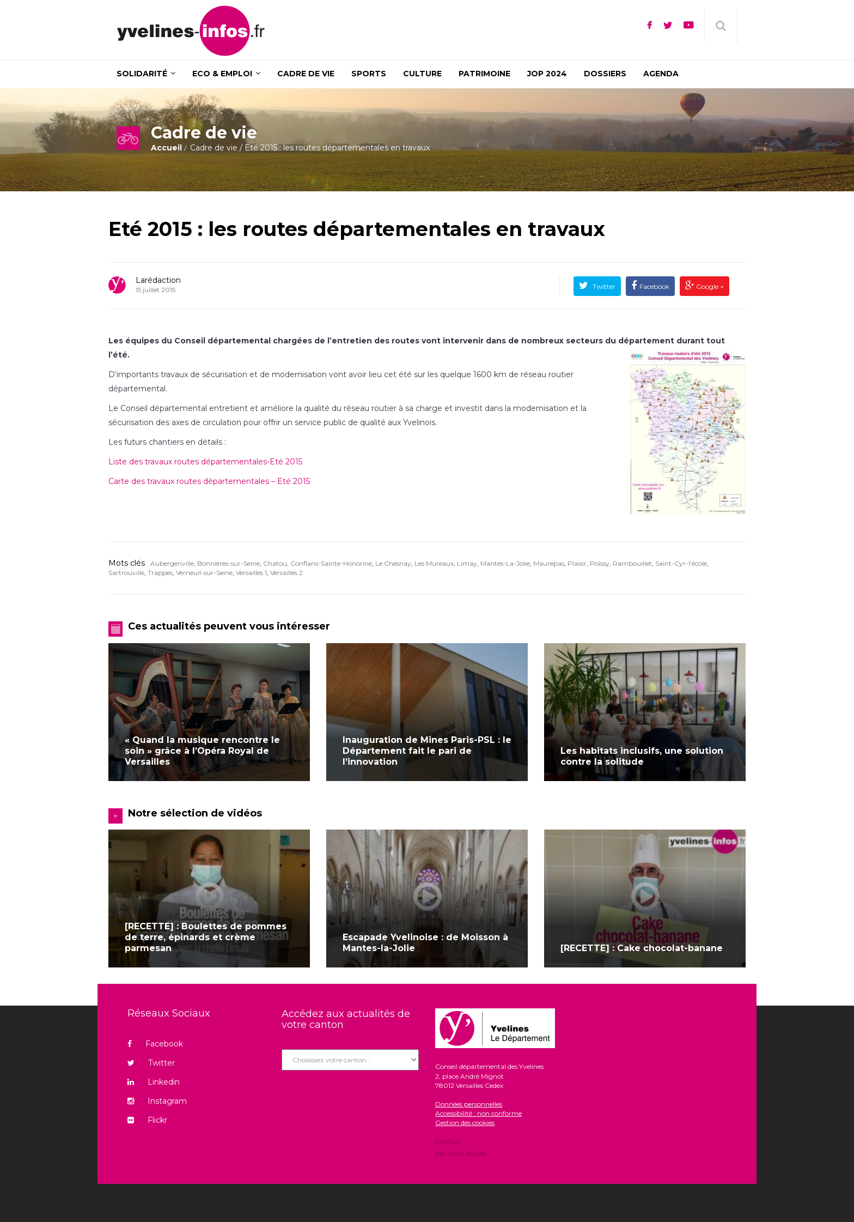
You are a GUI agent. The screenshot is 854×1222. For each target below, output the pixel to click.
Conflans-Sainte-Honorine (331, 563)
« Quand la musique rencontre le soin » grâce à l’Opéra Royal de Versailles (202, 751)
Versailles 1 (251, 572)
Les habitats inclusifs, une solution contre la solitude (641, 756)
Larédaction (158, 280)
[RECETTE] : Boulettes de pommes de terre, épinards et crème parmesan (205, 937)
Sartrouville (126, 572)
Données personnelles (468, 1104)
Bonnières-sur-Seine (228, 563)
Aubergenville (172, 563)
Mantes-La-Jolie (505, 563)
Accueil (166, 148)
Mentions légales (460, 1153)
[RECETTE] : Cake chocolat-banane (641, 948)
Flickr (147, 1120)
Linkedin (153, 1082)
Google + (709, 286)
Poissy (599, 563)
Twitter (603, 286)
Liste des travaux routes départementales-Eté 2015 (205, 462)
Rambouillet (632, 563)
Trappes (160, 572)
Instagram (157, 1101)
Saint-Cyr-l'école (681, 563)
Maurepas (548, 563)
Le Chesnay (393, 563)
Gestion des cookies (465, 1122)
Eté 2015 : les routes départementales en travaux (356, 229)
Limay (467, 563)
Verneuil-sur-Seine (204, 572)
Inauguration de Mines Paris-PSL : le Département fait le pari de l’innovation (427, 751)
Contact (448, 1142)
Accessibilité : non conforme (478, 1113)
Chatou (275, 563)
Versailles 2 (286, 572)
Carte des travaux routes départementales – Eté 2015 (209, 481)
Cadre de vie (213, 148)
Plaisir (577, 563)
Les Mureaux (434, 563)
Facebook (654, 286)
